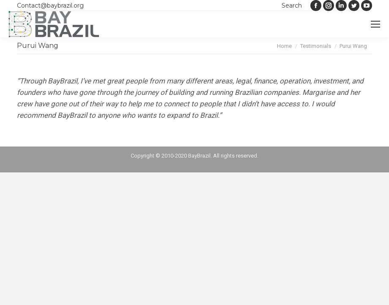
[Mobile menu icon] (375, 24)
